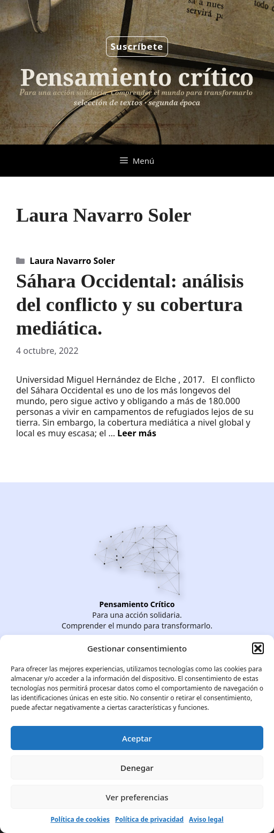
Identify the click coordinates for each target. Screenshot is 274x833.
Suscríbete (137, 46)
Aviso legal (206, 819)
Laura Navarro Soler (72, 261)
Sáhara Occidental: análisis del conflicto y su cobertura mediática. (130, 304)
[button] (258, 648)
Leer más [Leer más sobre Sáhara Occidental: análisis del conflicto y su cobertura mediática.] (136, 433)
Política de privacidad (149, 819)
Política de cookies (80, 819)
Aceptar (137, 738)
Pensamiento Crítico (137, 604)
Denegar (137, 767)
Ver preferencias (136, 797)
